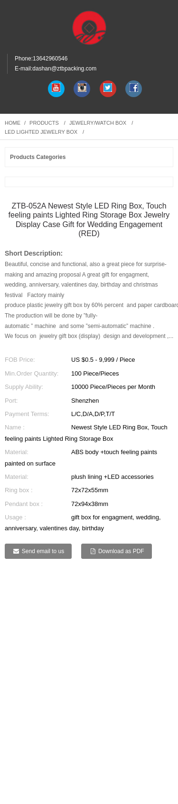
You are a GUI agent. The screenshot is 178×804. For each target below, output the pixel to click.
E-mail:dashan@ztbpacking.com (55, 68)
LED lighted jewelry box (41, 132)
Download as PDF (121, 551)
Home (12, 123)
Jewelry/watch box (97, 123)
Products (44, 123)
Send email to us (43, 551)
